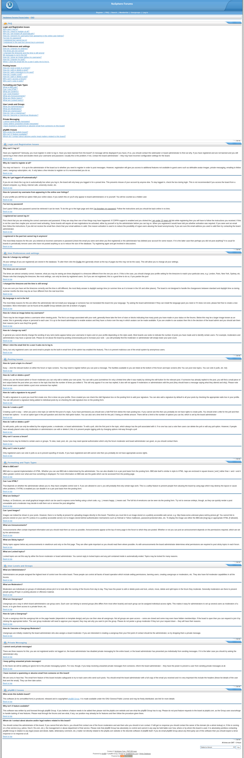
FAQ (107, 12)
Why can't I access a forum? (14, 79)
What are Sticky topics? (12, 98)
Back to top (7, 158)
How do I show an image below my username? (22, 57)
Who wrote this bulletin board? (15, 132)
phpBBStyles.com (132, 754)
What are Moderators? (12, 109)
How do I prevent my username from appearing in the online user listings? (33, 36)
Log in (145, 12)
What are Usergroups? (12, 111)
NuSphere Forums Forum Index (16, 17)
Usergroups (135, 12)
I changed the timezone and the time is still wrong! (23, 53)
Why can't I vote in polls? (13, 81)
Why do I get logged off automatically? (19, 34)
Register (99, 12)
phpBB (103, 754)
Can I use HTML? (10, 89)
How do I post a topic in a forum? (16, 68)
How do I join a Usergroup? (14, 113)
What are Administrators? (13, 106)
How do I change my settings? (15, 49)
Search (114, 12)
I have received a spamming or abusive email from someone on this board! (34, 126)
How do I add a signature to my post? (18, 72)
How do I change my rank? (14, 59)
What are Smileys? (11, 92)
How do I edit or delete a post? (15, 70)
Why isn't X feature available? (15, 134)
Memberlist (123, 12)
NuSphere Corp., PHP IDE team (126, 751)
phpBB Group (74, 699)
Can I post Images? (11, 94)
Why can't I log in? (10, 29)
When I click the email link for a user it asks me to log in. (26, 62)
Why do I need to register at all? (16, 31)
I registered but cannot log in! (15, 40)
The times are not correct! (13, 51)
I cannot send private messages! (16, 121)
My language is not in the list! (15, 55)
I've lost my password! (12, 38)
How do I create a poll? (12, 74)
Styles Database (145, 754)
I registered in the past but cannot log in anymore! (23, 42)
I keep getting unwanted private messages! (20, 124)
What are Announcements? (14, 96)
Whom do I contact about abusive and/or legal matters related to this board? (34, 136)
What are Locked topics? (13, 100)
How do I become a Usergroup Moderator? (20, 115)
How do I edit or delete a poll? (15, 77)
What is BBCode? (10, 87)
